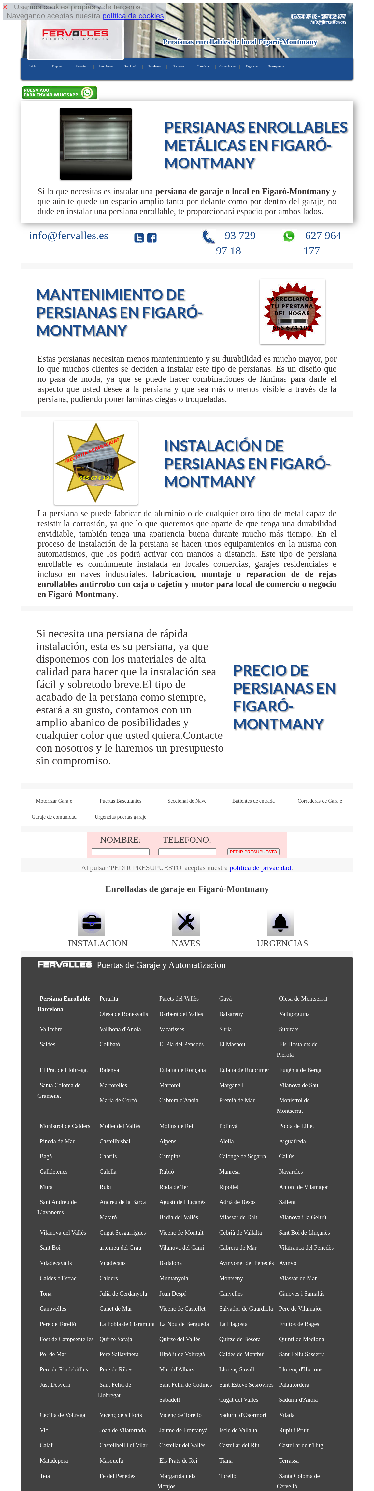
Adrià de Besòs (237, 1202)
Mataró (108, 1217)
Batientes (178, 66)
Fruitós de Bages (299, 1324)
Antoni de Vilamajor (303, 1187)
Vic (44, 1430)
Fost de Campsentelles (67, 1339)
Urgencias (252, 66)
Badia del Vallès (178, 1217)
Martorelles (113, 1085)
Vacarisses (171, 1029)
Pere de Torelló (58, 1324)
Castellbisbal (114, 1141)
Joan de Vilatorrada (122, 1430)
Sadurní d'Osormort (242, 1415)
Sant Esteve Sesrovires (246, 1385)
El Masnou (232, 1044)
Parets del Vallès (179, 999)
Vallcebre (51, 1029)
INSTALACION (98, 938)
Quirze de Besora (240, 1339)
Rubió (166, 1171)
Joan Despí (172, 1293)
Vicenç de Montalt (181, 1232)
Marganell (231, 1085)
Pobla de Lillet (296, 1126)
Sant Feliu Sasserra (302, 1354)
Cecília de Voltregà (62, 1415)
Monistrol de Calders (65, 1126)
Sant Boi (50, 1247)
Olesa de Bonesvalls (123, 1014)
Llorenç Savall (236, 1369)
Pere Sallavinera (118, 1354)
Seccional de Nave (187, 801)
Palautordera (294, 1385)
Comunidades (227, 66)
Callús (286, 1156)
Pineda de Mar (57, 1141)
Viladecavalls (56, 1263)
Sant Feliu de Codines (185, 1385)
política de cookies (133, 15)
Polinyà (228, 1126)
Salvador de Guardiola (246, 1308)
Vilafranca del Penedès (306, 1247)
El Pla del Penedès (181, 1044)
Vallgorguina (294, 1014)
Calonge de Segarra (242, 1156)
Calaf (46, 1445)
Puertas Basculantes (120, 801)
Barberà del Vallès (181, 1014)
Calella (107, 1171)
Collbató (109, 1044)
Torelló (228, 1476)
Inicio (32, 66)
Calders (108, 1278)
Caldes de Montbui (242, 1354)
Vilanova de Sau (298, 1085)
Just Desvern (55, 1385)
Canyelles (231, 1293)
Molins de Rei (176, 1126)
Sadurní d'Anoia (298, 1400)
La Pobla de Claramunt (127, 1324)
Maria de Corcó (118, 1100)
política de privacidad (260, 868)
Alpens (167, 1141)
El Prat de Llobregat (64, 1070)
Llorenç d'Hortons (300, 1369)
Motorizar (82, 66)
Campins (169, 1156)
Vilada (287, 1415)
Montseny (231, 1278)
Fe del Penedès (117, 1476)
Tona (45, 1293)
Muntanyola (173, 1278)
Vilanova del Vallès (63, 1232)
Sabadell (169, 1400)
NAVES (186, 938)
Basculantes (106, 66)
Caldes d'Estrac (58, 1278)
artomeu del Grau (120, 1247)
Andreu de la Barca (122, 1202)
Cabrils (108, 1156)
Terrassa (289, 1460)
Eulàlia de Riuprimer (244, 1070)
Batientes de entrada (253, 801)
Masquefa (111, 1460)
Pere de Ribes (115, 1369)
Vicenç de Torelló (180, 1415)
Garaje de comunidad (54, 817)
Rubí (105, 1187)
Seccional (130, 66)
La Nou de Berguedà (184, 1324)
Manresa (229, 1171)
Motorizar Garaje (54, 801)
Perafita (108, 999)
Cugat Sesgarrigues (122, 1232)
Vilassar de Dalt (238, 1217)
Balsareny (231, 1014)
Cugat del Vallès (238, 1400)
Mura (46, 1187)
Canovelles (53, 1308)
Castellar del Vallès (182, 1445)
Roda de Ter (173, 1187)
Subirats (288, 1029)
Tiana (226, 1460)
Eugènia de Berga (300, 1070)
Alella (226, 1141)
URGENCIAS (282, 938)
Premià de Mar (237, 1100)
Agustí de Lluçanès (182, 1202)
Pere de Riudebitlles (64, 1369)
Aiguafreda (292, 1141)
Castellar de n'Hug (301, 1445)
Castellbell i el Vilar (123, 1445)
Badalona (170, 1263)
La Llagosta (233, 1324)
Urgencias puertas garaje (120, 817)
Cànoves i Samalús (301, 1293)
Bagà (46, 1156)
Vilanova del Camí (181, 1247)
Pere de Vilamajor (300, 1308)
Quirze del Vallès (179, 1339)
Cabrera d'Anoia (178, 1100)
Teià (45, 1476)
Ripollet (228, 1187)
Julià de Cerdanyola (123, 1293)
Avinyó (287, 1263)
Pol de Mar (53, 1354)
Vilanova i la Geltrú (302, 1217)
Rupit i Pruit (294, 1430)
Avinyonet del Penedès (246, 1263)
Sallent (287, 1202)
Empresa (57, 66)
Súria (225, 1029)
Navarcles (291, 1171)
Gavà (225, 999)
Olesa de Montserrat (303, 999)
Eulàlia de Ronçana (182, 1070)
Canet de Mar (115, 1308)
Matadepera (54, 1460)
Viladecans (112, 1263)
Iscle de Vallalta (238, 1430)
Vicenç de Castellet (182, 1308)
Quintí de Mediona (301, 1339)
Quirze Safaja (115, 1339)
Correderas (203, 66)
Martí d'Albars (176, 1369)
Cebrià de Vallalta (240, 1232)
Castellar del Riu (239, 1445)
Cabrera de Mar (238, 1247)
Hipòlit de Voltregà (182, 1354)
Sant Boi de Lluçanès (304, 1232)
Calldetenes (54, 1171)
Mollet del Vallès (119, 1126)
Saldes (47, 1044)
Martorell (170, 1085)
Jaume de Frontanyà (183, 1430)
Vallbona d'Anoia (120, 1029)
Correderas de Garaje (320, 801)
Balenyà (109, 1070)
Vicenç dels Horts (120, 1415)
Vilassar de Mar (298, 1278)
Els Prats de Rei (178, 1460)
